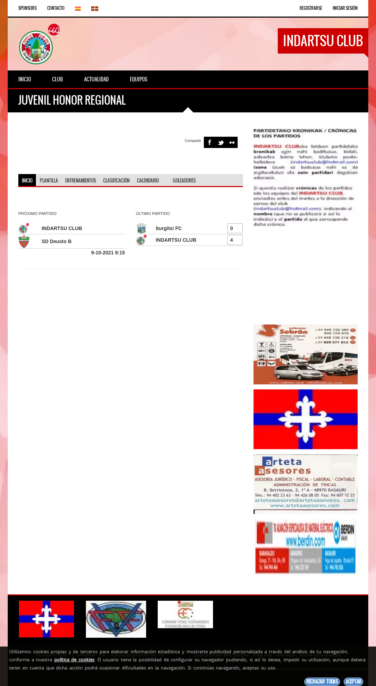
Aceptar (353, 681)
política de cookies (74, 659)
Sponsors (27, 8)
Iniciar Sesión (345, 8)
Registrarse (311, 8)
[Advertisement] (305, 275)
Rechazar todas (322, 681)
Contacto (55, 8)
